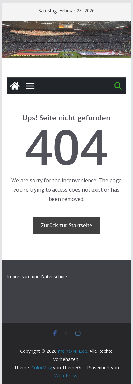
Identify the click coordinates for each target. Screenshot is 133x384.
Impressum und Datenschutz (37, 277)
